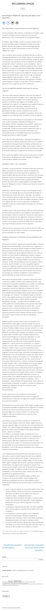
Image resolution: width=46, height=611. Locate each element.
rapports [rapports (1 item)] (31, 583)
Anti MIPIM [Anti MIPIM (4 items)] (14, 581)
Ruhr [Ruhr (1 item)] (34, 583)
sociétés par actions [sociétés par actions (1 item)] (7, 585)
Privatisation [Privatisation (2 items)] (23, 583)
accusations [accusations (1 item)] (5, 581)
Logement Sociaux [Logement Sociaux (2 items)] (9, 583)
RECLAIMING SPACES (23, 3)
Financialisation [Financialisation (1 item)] (29, 581)
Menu (23, 8)
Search (4, 557)
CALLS (40, 531)
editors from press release (19, 533)
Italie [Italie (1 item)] (34, 581)
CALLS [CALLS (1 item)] (23, 581)
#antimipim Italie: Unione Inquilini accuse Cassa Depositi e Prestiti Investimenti (34, 547)
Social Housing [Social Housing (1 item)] (39, 583)
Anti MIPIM (35, 531)
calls (21, 531)
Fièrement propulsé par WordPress (11, 607)
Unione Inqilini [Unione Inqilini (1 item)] (15, 585)
